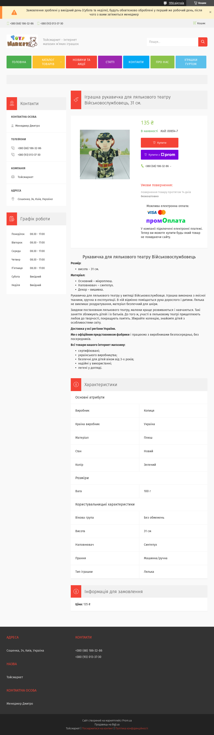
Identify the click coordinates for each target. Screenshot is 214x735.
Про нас (162, 62)
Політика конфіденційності (131, 728)
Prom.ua (127, 720)
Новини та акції (81, 62)
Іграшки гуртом (191, 62)
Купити (161, 142)
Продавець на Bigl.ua (107, 724)
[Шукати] (202, 42)
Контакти (136, 62)
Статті (110, 62)
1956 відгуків (176, 3)
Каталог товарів (48, 62)
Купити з (161, 155)
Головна (19, 62)
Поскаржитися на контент (97, 728)
